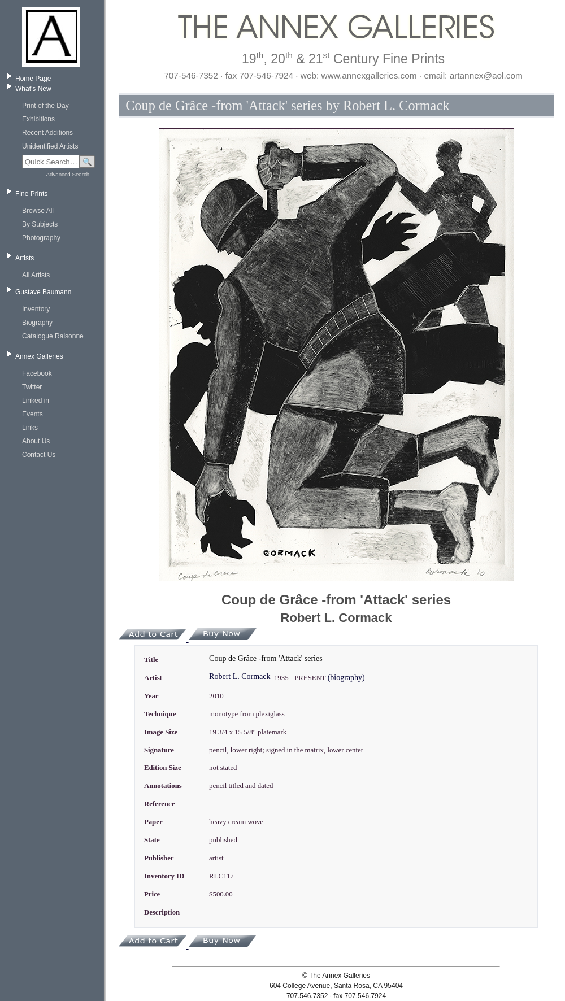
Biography (37, 323)
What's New (33, 89)
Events (32, 414)
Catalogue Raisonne (53, 336)
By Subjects (40, 224)
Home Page (33, 78)
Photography (41, 238)
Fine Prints (31, 194)
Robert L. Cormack (239, 676)
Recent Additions (47, 133)
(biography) (346, 677)
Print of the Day (45, 106)
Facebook (37, 373)
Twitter (32, 387)
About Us (36, 441)
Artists (24, 258)
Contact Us (38, 455)
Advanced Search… (70, 174)
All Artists (36, 275)
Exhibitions (38, 119)
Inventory (36, 309)
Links (30, 428)
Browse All (38, 211)
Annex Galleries (39, 356)
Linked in (35, 400)
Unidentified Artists (50, 146)
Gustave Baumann (43, 292)
